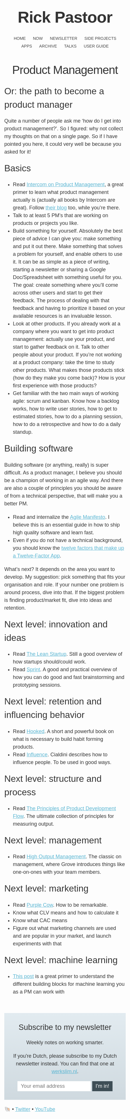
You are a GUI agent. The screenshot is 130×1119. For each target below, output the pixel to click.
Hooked (35, 731)
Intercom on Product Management (66, 184)
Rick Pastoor (65, 17)
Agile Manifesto (87, 517)
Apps (26, 46)
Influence (37, 754)
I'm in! (102, 1086)
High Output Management (56, 856)
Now (38, 38)
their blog (56, 208)
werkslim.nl (64, 1071)
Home (20, 38)
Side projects (100, 38)
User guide (96, 46)
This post (23, 976)
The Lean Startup (46, 654)
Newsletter (63, 38)
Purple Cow (40, 905)
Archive (48, 46)
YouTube (45, 1109)
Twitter (22, 1109)
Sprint (33, 669)
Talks (70, 46)
